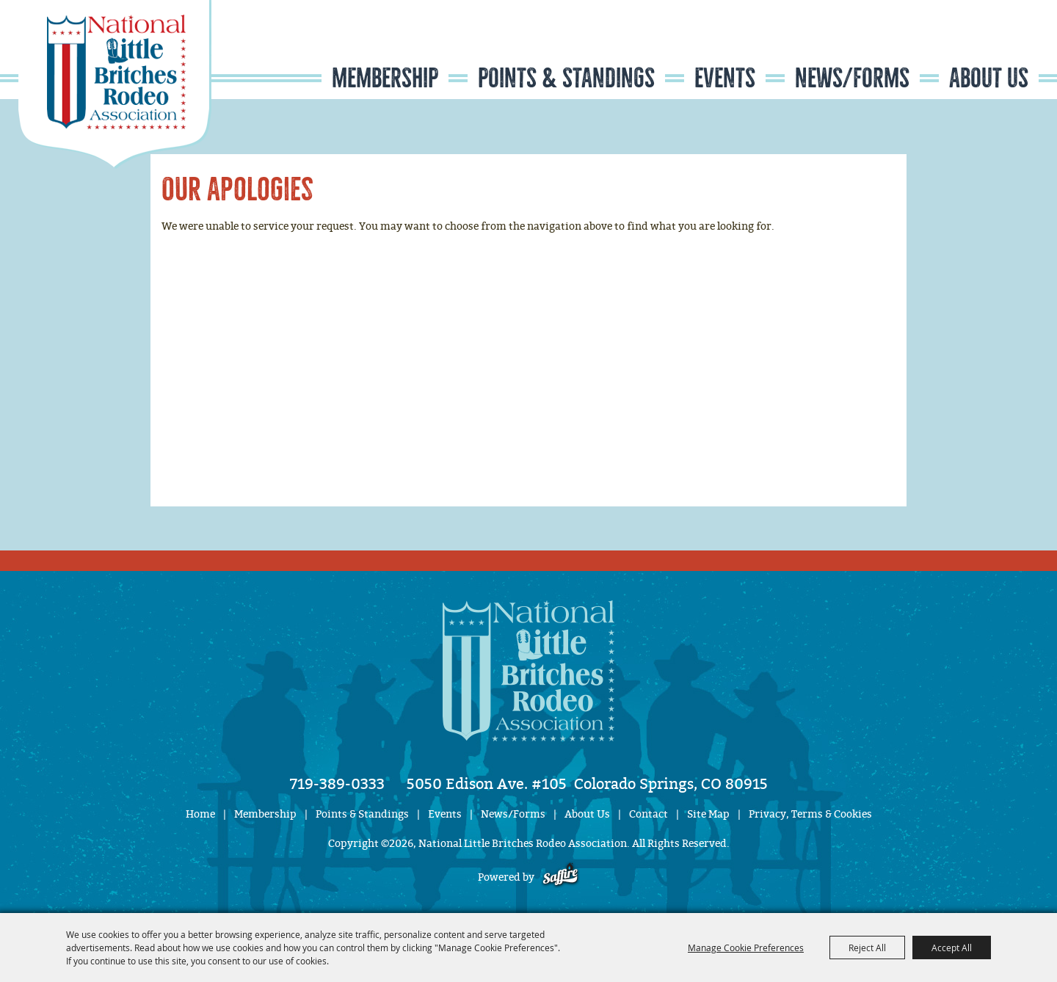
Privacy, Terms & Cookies (810, 814)
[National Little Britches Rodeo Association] (114, 84)
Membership (385, 78)
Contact (648, 814)
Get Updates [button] (995, 47)
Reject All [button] (867, 947)
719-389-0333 (337, 784)
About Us (988, 78)
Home (200, 814)
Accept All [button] (951, 947)
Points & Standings (566, 78)
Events (724, 78)
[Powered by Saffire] (560, 877)
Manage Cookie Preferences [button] (746, 947)
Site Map (708, 814)
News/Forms (852, 78)
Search (950, 47)
